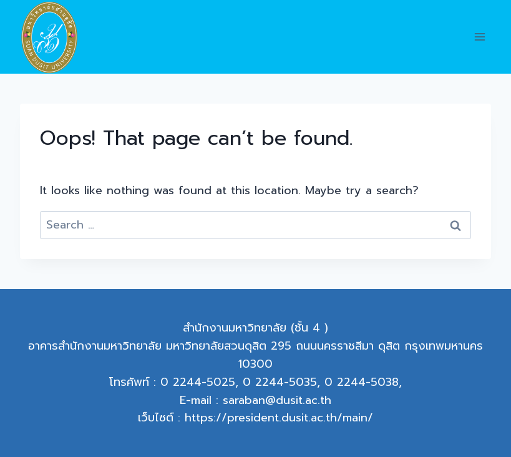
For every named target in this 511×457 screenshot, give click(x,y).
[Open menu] (479, 37)
